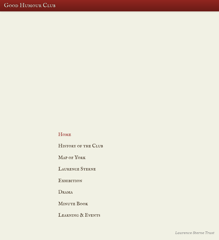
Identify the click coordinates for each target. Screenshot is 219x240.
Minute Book (73, 204)
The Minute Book (117, 79)
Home (64, 134)
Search (202, 5)
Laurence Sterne (77, 169)
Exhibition (70, 181)
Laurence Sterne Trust (194, 233)
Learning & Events (117, 66)
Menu (213, 5)
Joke (120, 107)
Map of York (117, 91)
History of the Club (80, 146)
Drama (65, 192)
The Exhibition (117, 75)
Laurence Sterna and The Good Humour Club (117, 85)
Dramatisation (117, 71)
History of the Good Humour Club (117, 61)
